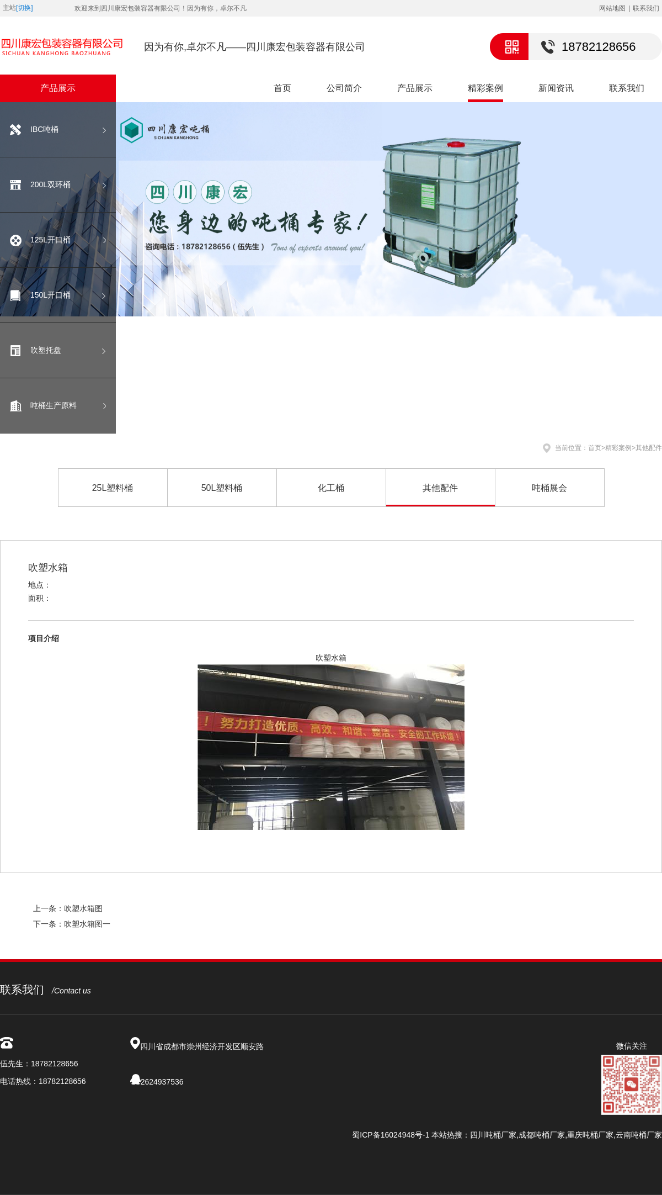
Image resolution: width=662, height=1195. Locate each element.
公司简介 (344, 88)
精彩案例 (485, 88)
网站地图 (612, 8)
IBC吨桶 (44, 129)
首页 (282, 88)
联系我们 (646, 8)
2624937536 (162, 1081)
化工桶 (331, 488)
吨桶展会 (549, 488)
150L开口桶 (50, 294)
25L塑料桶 (113, 488)
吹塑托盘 (45, 350)
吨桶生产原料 (53, 405)
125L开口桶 (50, 239)
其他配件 (649, 448)
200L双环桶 (50, 184)
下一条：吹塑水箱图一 (71, 923)
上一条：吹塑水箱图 (68, 908)
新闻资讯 (556, 88)
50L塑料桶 (222, 488)
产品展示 (415, 88)
